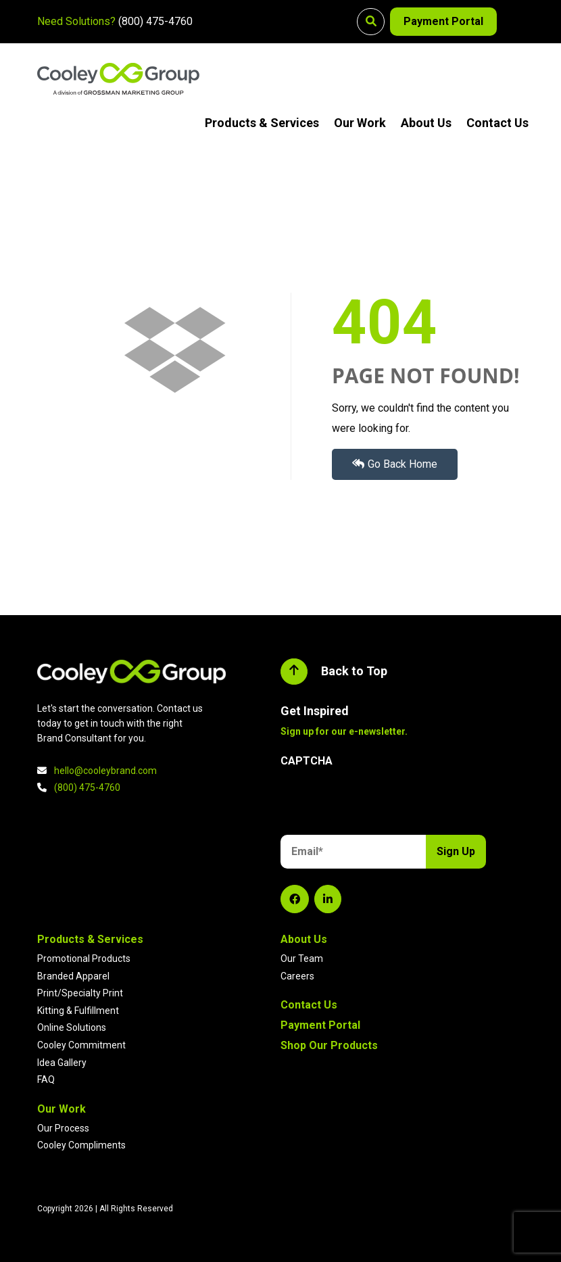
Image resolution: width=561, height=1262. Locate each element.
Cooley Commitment (81, 1045)
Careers (297, 976)
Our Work (360, 123)
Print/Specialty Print (80, 993)
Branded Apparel (73, 976)
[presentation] (383, 803)
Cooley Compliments (81, 1145)
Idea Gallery (62, 1062)
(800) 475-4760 (155, 21)
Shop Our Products (329, 1045)
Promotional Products (83, 958)
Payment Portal (443, 21)
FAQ (46, 1079)
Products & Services (262, 123)
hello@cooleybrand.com (105, 770)
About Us (426, 123)
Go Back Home (394, 464)
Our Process (63, 1128)
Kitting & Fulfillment (78, 1010)
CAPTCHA (306, 760)
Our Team (301, 958)
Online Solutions (71, 1027)
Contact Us (497, 123)
